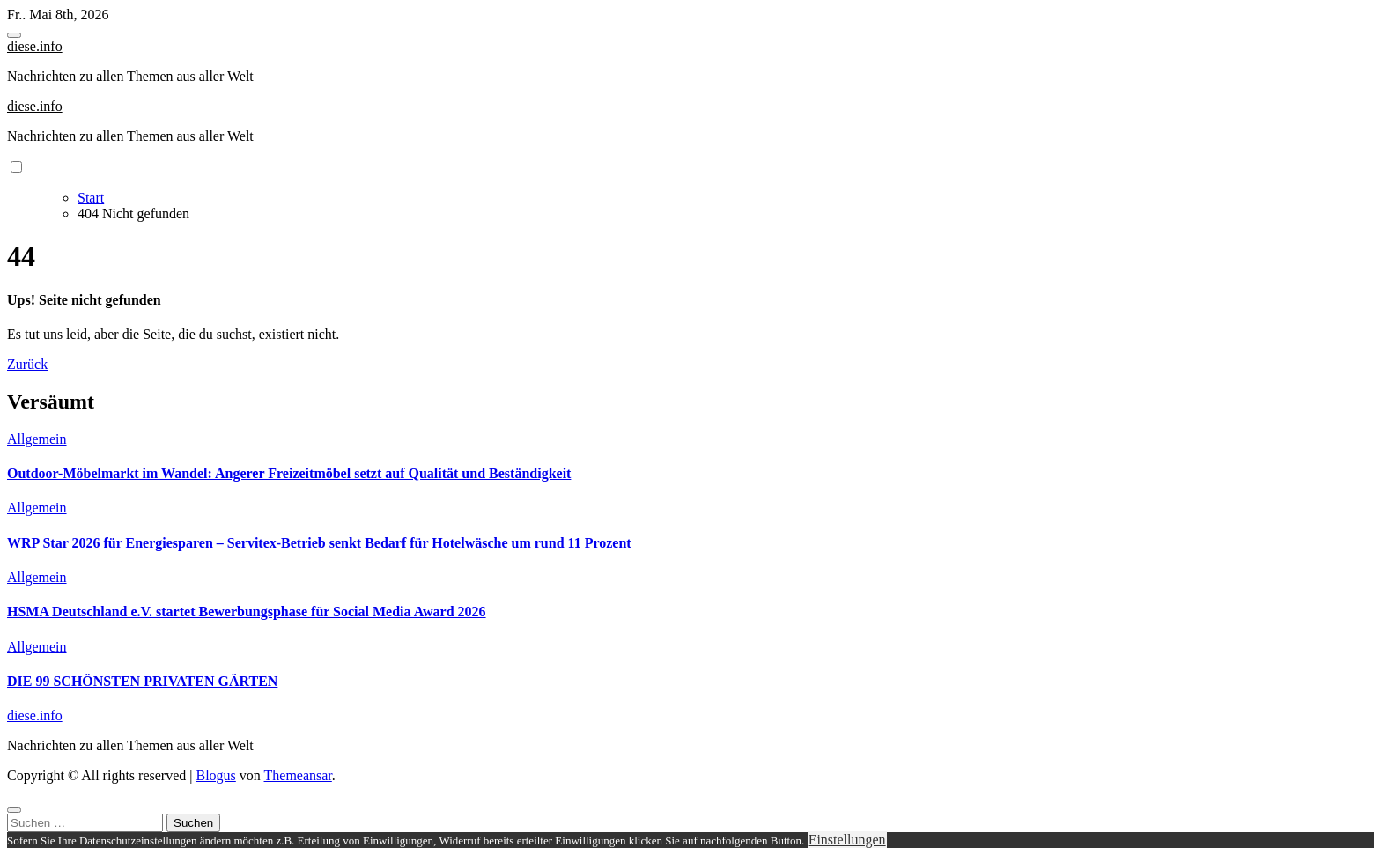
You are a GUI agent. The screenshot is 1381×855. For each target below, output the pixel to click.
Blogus (215, 775)
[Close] (14, 810)
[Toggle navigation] (14, 35)
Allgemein (37, 438)
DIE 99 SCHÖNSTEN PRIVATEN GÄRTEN (142, 681)
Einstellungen (847, 839)
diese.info (35, 46)
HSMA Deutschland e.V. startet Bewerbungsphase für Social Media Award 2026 (246, 611)
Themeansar (298, 775)
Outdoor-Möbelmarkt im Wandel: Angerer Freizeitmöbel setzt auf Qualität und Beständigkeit (289, 473)
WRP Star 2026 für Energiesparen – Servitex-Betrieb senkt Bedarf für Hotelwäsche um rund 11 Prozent (319, 542)
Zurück (27, 364)
